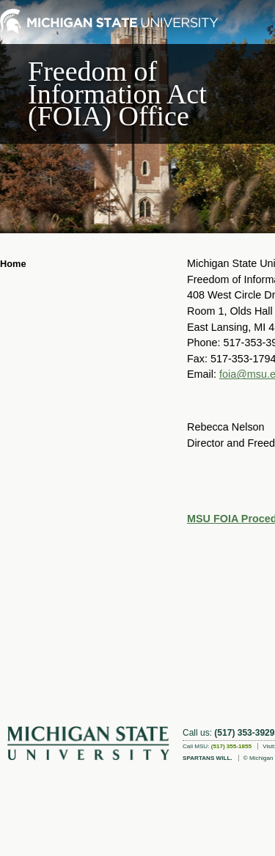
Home (13, 263)
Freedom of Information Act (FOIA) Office (117, 93)
